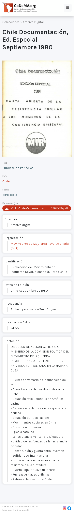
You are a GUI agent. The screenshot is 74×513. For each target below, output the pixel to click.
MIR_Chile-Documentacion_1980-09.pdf (36, 208)
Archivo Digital (33, 22)
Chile (6, 181)
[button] (68, 8)
